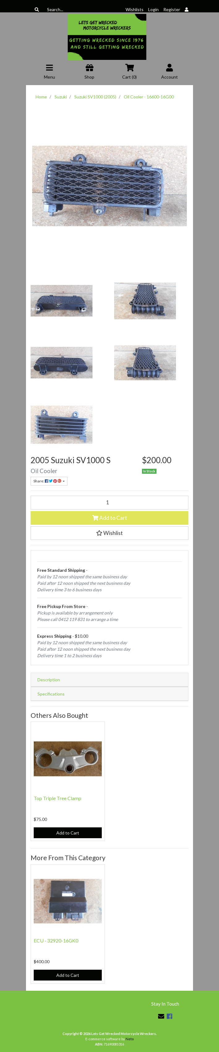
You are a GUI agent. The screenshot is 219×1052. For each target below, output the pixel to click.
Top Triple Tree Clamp (57, 798)
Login (153, 9)
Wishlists (135, 9)
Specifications (51, 693)
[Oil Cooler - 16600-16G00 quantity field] (109, 502)
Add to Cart (109, 518)
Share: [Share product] (47, 481)
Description (48, 679)
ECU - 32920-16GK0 (56, 940)
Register (171, 9)
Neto (130, 1039)
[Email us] (161, 1016)
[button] (109, 533)
